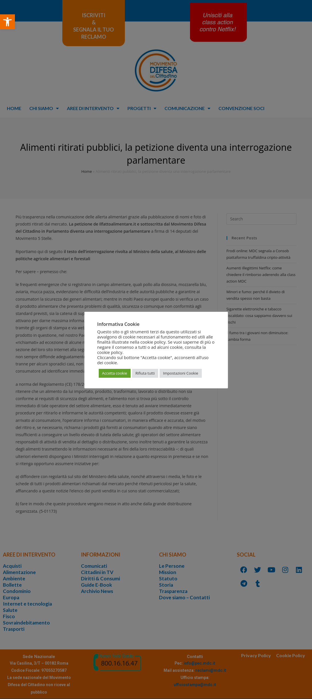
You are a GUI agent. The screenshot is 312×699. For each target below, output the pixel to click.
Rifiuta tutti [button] (145, 373)
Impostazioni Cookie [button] (180, 373)
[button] (7, 21)
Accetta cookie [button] (114, 373)
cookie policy (110, 352)
